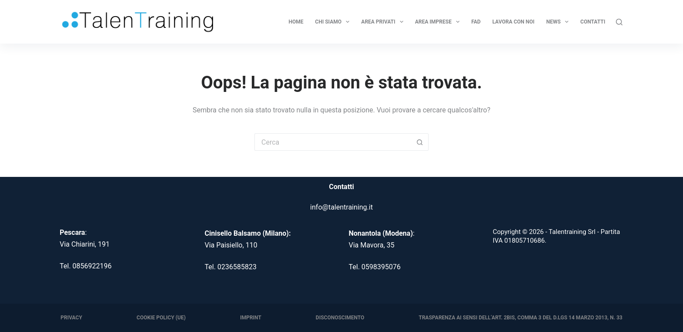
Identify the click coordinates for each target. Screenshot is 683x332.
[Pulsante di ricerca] (420, 142)
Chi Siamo (333, 22)
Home (295, 22)
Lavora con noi (513, 22)
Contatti (592, 22)
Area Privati (383, 22)
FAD (475, 22)
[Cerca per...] (332, 142)
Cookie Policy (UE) (161, 318)
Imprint (250, 318)
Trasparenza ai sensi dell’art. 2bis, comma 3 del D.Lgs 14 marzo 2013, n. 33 (520, 318)
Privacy (71, 318)
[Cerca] (619, 22)
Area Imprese (438, 22)
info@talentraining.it (341, 207)
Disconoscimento (340, 318)
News (558, 22)
